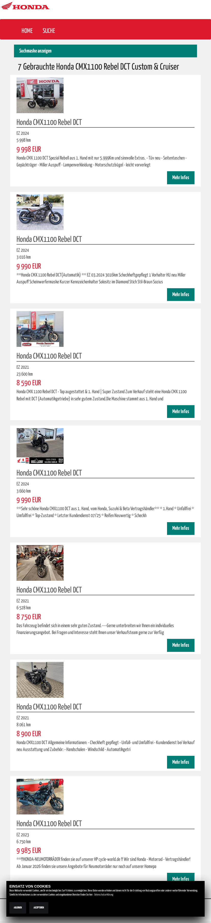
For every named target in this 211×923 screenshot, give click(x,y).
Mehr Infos (180, 177)
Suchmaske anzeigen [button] (35, 51)
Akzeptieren (39, 907)
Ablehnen (18, 907)
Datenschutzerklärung (103, 894)
